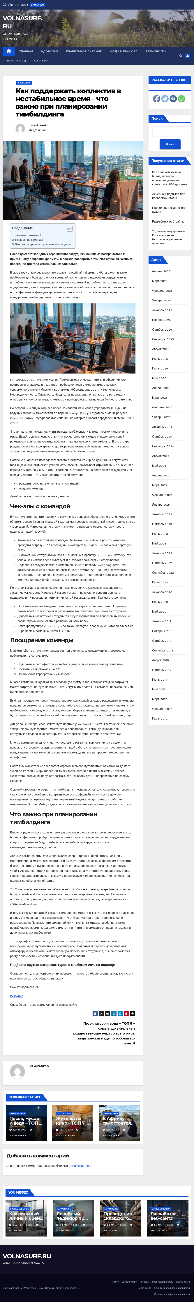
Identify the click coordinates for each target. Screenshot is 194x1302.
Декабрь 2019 (162, 621)
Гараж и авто (64, 1209)
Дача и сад (16, 60)
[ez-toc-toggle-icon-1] (67, 229)
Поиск (157, 118)
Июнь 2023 (160, 534)
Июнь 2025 (160, 368)
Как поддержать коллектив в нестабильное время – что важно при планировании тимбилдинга (68, 102)
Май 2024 (159, 465)
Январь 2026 (161, 300)
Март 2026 (160, 281)
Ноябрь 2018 (161, 631)
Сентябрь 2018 (162, 650)
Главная (26, 51)
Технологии (156, 51)
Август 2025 (161, 349)
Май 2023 (159, 543)
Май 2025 (159, 378)
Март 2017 (159, 699)
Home (115, 1281)
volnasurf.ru (42, 125)
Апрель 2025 (161, 388)
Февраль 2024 (162, 495)
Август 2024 (161, 456)
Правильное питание (84, 51)
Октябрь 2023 (162, 524)
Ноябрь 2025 (161, 320)
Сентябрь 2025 (163, 339)
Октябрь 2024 (162, 436)
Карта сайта (183, 1281)
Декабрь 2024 (162, 427)
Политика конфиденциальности (172, 1288)
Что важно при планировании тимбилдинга (43, 244)
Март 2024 (159, 485)
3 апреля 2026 (23, 1225)
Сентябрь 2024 (163, 446)
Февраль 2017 (162, 709)
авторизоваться (79, 1166)
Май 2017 (159, 689)
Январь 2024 (161, 504)
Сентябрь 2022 (163, 572)
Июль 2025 (160, 358)
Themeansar (70, 1288)
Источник (16, 996)
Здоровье (49, 51)
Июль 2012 (159, 718)
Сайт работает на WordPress (20, 1288)
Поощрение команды (29, 239)
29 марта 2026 (117, 1225)
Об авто (41, 60)
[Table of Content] (69, 229)
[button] (180, 56)
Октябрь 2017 (161, 670)
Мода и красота (123, 51)
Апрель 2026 (161, 271)
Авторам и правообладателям (156, 1281)
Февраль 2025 (162, 407)
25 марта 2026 (164, 1225)
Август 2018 (160, 660)
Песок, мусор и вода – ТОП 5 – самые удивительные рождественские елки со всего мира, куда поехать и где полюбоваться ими (104, 1033)
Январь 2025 (161, 417)
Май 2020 (159, 611)
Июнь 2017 (159, 679)
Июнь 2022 (160, 582)
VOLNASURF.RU (27, 1256)
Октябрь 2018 (162, 640)
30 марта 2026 (70, 1225)
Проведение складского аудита (117, 1218)
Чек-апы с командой (28, 235)
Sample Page (129, 1281)
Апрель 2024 (161, 475)
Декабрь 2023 (162, 514)
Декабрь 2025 (162, 310)
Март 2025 (159, 397)
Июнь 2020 (160, 602)
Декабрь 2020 (162, 592)
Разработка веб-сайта (168, 221)
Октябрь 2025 (162, 329)
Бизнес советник (19, 1209)
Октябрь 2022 (162, 563)
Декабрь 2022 (162, 553)
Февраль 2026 (162, 290)
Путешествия (24, 83)
